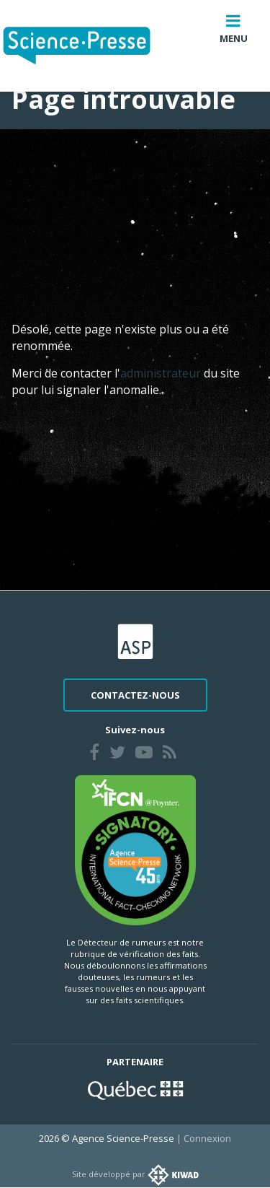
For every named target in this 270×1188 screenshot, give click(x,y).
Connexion (207, 1138)
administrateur (162, 373)
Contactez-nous (135, 695)
